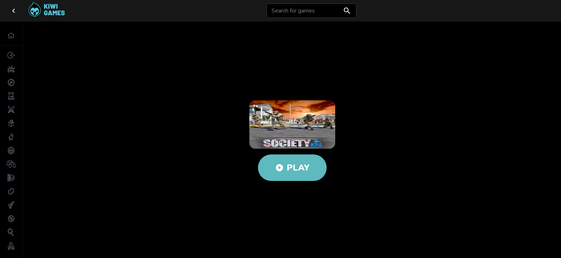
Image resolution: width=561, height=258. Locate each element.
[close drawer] (13, 11)
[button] (11, 35)
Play (292, 167)
